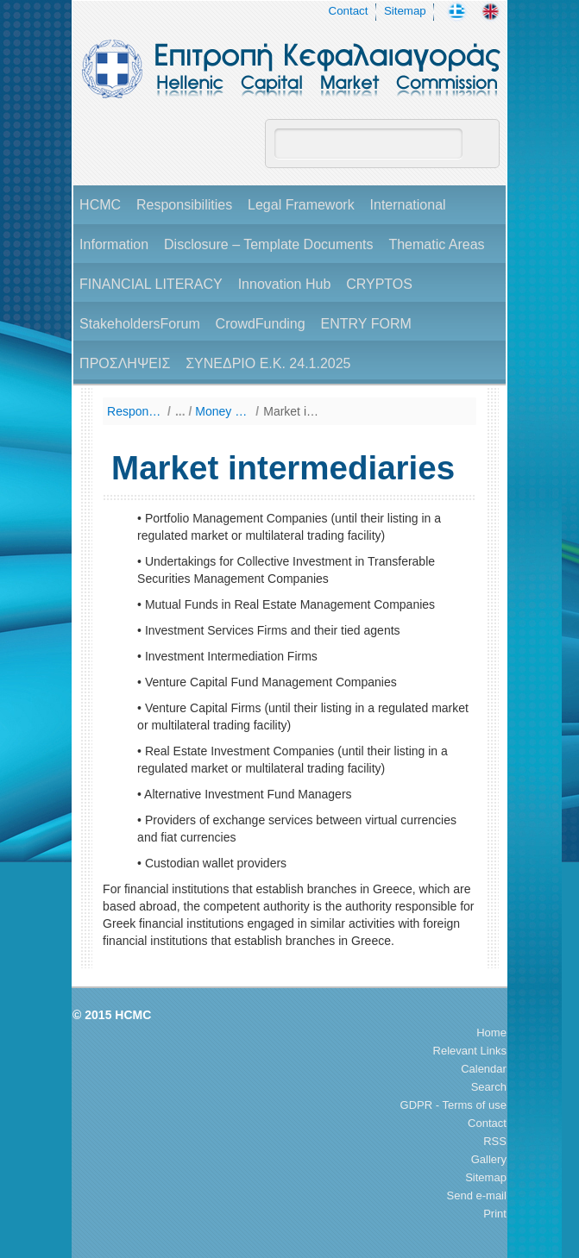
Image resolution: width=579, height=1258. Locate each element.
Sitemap (405, 10)
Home (491, 1032)
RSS (495, 1141)
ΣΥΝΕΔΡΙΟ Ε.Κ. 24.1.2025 (268, 363)
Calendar (484, 1068)
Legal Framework (301, 204)
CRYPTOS (379, 284)
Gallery (489, 1159)
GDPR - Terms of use (453, 1104)
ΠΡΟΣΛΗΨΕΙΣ (124, 363)
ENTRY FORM (366, 323)
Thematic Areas (436, 244)
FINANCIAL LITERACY (151, 284)
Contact (348, 10)
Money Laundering (223, 411)
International (408, 204)
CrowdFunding (260, 323)
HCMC (100, 204)
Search (489, 1086)
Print (495, 1213)
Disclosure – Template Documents (268, 244)
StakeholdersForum (139, 323)
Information (113, 244)
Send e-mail (477, 1195)
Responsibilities (184, 204)
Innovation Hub (284, 284)
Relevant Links (470, 1050)
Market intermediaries (291, 411)
